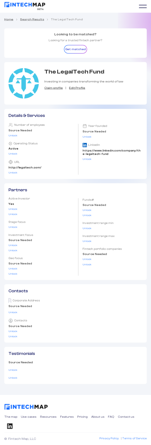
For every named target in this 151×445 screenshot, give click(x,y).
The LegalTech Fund (67, 19)
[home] (24, 4)
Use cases (29, 416)
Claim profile (53, 88)
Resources (48, 416)
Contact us (126, 416)
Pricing (82, 416)
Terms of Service (134, 438)
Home (8, 19)
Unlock (13, 135)
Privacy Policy (109, 438)
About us (97, 416)
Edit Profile (77, 88)
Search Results (32, 19)
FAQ (111, 416)
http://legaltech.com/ (25, 167)
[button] (143, 6)
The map (10, 416)
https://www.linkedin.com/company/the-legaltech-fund (112, 152)
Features (67, 416)
